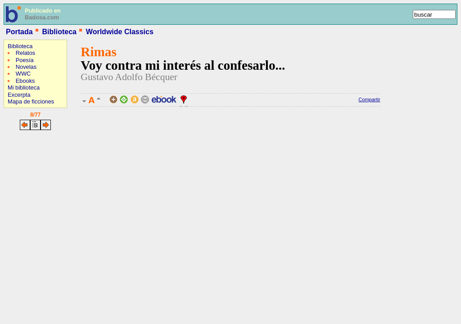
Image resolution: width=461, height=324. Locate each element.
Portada (19, 32)
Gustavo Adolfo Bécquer (129, 77)
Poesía (25, 60)
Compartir (369, 99)
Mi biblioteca (24, 87)
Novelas (26, 66)
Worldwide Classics (120, 32)
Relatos (25, 53)
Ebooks (25, 80)
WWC (23, 73)
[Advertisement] (31, 191)
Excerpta (19, 94)
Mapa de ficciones (31, 101)
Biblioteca (59, 32)
